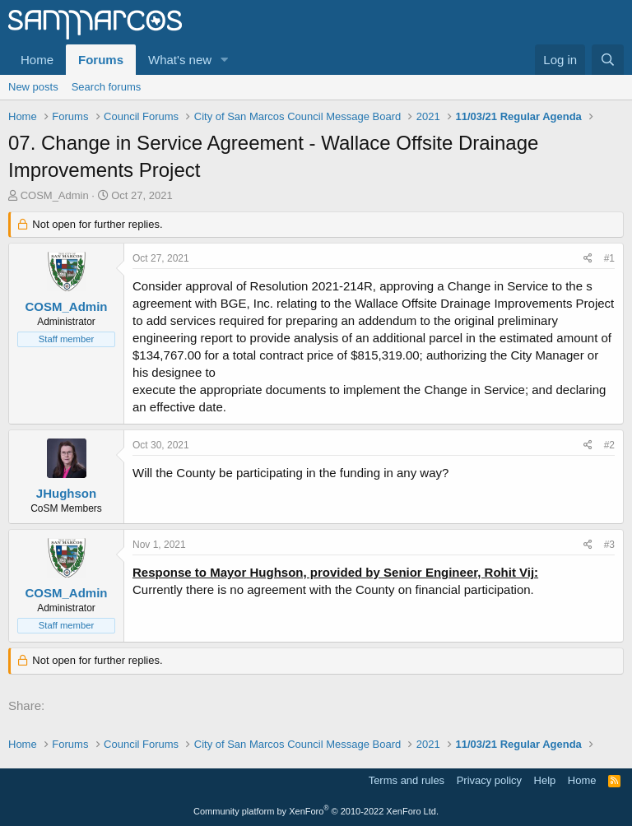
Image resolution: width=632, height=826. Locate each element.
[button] (224, 59)
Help (545, 780)
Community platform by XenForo (316, 811)
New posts (33, 87)
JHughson (66, 493)
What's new (179, 60)
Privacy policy (489, 780)
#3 (609, 544)
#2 (609, 445)
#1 (609, 258)
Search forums (107, 87)
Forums (100, 60)
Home (37, 60)
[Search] (608, 59)
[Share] (588, 258)
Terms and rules (406, 780)
